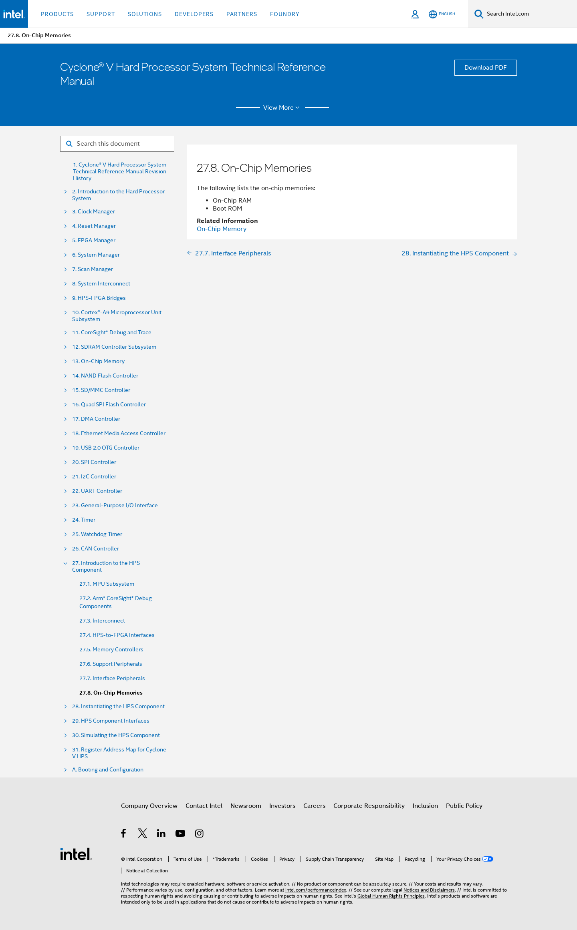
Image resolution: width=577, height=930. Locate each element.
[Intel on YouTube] (181, 835)
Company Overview (149, 806)
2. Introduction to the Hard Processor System (118, 195)
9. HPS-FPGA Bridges (99, 298)
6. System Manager (96, 254)
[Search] (479, 14)
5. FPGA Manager (93, 240)
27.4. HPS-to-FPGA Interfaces (117, 635)
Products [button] (57, 14)
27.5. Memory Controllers (111, 649)
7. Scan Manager (92, 269)
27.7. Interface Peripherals (112, 678)
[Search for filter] (117, 144)
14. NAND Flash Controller (105, 375)
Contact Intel (204, 806)
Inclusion (425, 806)
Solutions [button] (145, 14)
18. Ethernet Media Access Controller (118, 433)
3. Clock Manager (93, 211)
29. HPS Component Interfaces (110, 720)
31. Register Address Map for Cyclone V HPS (119, 753)
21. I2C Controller (94, 476)
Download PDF (485, 68)
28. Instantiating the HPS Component (118, 706)
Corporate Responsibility (369, 806)
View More (282, 108)
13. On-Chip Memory (98, 361)
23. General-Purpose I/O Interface (115, 505)
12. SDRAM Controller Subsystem (114, 346)
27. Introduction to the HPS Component (106, 566)
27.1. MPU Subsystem (106, 583)
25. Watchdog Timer (97, 534)
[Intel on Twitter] (143, 835)
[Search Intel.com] (530, 14)
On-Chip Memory (221, 229)
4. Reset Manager (94, 226)
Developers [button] (194, 14)
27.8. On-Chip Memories (111, 693)
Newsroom (245, 806)
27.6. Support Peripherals (110, 663)
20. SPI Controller (94, 462)
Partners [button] (241, 14)
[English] (442, 14)
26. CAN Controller (95, 548)
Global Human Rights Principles (391, 896)
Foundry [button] (285, 14)
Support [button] (101, 14)
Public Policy (464, 806)
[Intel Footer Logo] (76, 854)
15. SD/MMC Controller (101, 390)
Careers (314, 806)
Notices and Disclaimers (429, 890)
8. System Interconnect (101, 283)
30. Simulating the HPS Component (116, 735)
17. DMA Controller (96, 419)
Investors (282, 806)
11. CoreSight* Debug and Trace (111, 332)
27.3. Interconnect (102, 620)
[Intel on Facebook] (124, 835)
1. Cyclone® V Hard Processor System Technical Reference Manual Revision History (119, 171)
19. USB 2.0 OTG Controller (105, 447)
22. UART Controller (97, 491)
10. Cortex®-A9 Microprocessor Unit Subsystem (116, 316)
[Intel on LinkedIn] (161, 835)
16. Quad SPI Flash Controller (109, 404)
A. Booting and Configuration (107, 769)
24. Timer (83, 519)
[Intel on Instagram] (200, 835)
